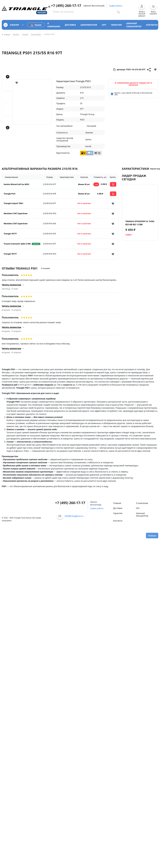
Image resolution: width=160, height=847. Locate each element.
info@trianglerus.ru (74, 516)
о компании (53, 25)
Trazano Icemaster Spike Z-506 (17, 244)
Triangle (25, 34)
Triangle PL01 (10, 193)
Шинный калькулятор (142, 514)
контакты (152, 24)
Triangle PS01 (36, 34)
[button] (141, 10)
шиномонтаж (89, 24)
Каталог (16, 34)
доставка (70, 24)
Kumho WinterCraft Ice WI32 (16, 184)
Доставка (117, 508)
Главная (7, 34)
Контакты (117, 520)
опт (104, 24)
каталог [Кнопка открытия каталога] (11, 25)
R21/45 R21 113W (139, 223)
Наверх (152, 535)
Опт (138, 508)
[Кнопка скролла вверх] (8, 77)
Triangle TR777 (10, 233)
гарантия (116, 24)
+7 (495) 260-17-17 (66, 5)
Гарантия (117, 513)
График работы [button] (115, 6)
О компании (142, 503)
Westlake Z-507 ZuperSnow (15, 213)
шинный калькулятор (134, 25)
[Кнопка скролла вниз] (8, 128)
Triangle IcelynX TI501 (13, 203)
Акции (36, 24)
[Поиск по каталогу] (118, 11)
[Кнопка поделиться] (148, 69)
